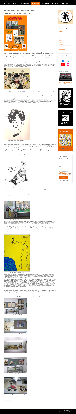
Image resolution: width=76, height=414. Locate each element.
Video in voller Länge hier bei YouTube (65, 83)
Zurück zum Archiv (7, 400)
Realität (60, 46)
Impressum (23, 410)
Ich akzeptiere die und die (65, 173)
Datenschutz (15, 410)
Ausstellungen (62, 49)
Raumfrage (61, 44)
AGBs (29, 410)
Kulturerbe (61, 33)
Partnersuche (61, 42)
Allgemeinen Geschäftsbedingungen (64, 173)
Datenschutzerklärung (65, 174)
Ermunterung (61, 38)
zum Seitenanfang (40, 410)
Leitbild (60, 36)
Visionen (60, 31)
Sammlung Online (62, 40)
